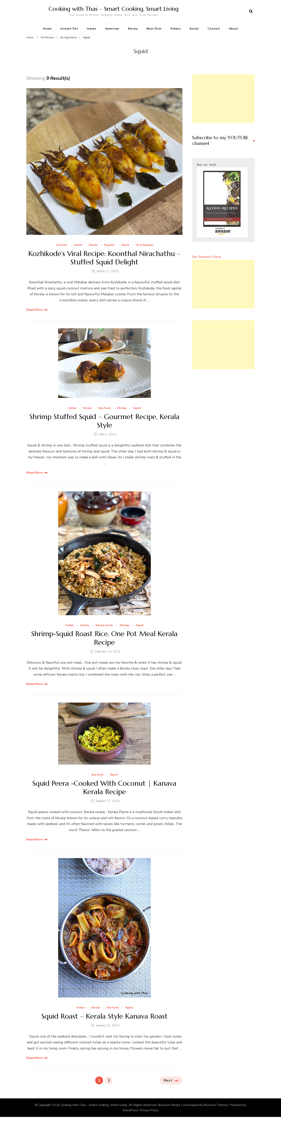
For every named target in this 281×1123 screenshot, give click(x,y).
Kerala (133, 29)
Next (168, 1080)
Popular (109, 245)
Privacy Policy (149, 1110)
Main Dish (154, 29)
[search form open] (251, 11)
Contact (214, 29)
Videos (175, 29)
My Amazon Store (206, 256)
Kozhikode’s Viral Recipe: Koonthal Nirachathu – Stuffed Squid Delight (104, 257)
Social (194, 29)
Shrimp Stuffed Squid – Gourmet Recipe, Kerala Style (104, 420)
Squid (125, 245)
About (233, 29)
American (112, 29)
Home (47, 29)
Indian (91, 29)
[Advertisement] (223, 98)
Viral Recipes (144, 245)
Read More (34, 310)
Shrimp (121, 408)
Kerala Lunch (104, 625)
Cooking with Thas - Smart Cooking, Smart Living (94, 1105)
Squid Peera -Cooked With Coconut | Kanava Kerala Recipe (104, 787)
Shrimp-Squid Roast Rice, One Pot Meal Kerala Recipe (104, 637)
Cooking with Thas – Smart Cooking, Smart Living (114, 8)
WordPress (130, 1110)
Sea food (104, 408)
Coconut (61, 245)
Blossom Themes (216, 1105)
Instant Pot (69, 29)
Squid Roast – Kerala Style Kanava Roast (104, 1016)
